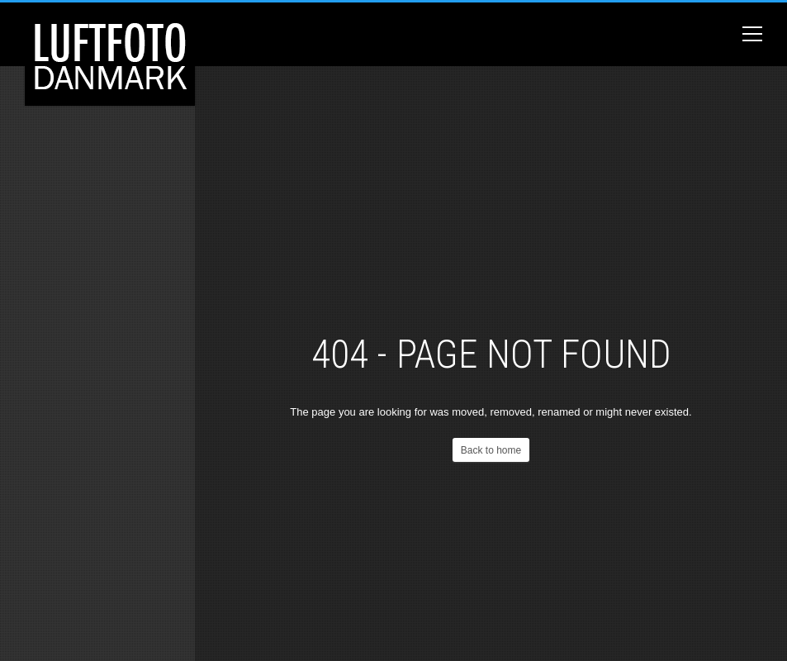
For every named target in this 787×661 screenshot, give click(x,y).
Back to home (491, 450)
